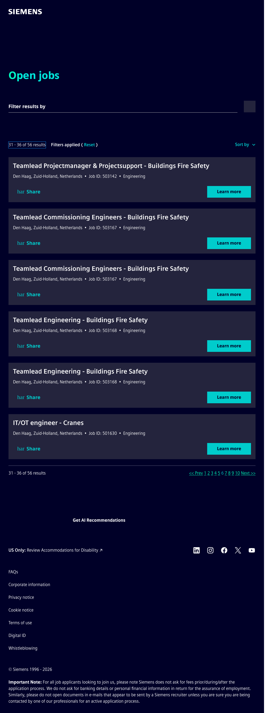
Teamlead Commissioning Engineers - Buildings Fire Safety (101, 217)
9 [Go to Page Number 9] (233, 473)
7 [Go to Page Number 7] (226, 473)
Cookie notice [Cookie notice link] (20, 610)
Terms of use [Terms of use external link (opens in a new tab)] (20, 622)
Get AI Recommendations (99, 520)
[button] (254, 11)
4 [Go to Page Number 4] (215, 473)
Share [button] (29, 192)
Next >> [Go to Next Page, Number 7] (248, 473)
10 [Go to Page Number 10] (237, 473)
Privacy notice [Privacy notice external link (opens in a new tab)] (21, 597)
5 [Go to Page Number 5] (219, 473)
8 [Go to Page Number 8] (229, 473)
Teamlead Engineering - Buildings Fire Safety (80, 320)
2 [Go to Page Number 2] (208, 473)
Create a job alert (177, 520)
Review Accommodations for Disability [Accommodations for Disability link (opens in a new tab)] (62, 550)
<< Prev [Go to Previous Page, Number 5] (196, 473)
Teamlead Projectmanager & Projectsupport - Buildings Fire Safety (111, 166)
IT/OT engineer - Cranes (48, 423)
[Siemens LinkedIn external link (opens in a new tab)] (196, 550)
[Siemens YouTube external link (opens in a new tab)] (252, 550)
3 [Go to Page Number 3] (212, 473)
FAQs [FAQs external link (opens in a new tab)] (13, 571)
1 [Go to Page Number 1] (205, 473)
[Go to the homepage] (25, 11)
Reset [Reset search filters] (89, 144)
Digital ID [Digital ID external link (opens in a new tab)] (17, 635)
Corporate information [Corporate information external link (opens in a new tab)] (29, 584)
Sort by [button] (242, 144)
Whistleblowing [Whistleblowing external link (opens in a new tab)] (22, 648)
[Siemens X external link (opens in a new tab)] (238, 550)
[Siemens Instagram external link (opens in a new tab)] (210, 550)
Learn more (229, 191)
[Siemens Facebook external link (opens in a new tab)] (224, 550)
